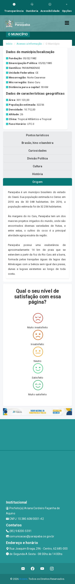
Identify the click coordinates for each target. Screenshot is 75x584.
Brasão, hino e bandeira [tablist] (37, 142)
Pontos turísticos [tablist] (37, 135)
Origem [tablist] (37, 181)
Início (9, 43)
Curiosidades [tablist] (37, 150)
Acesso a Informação (29, 43)
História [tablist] (37, 174)
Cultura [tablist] (37, 166)
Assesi (23, 578)
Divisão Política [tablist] (37, 158)
